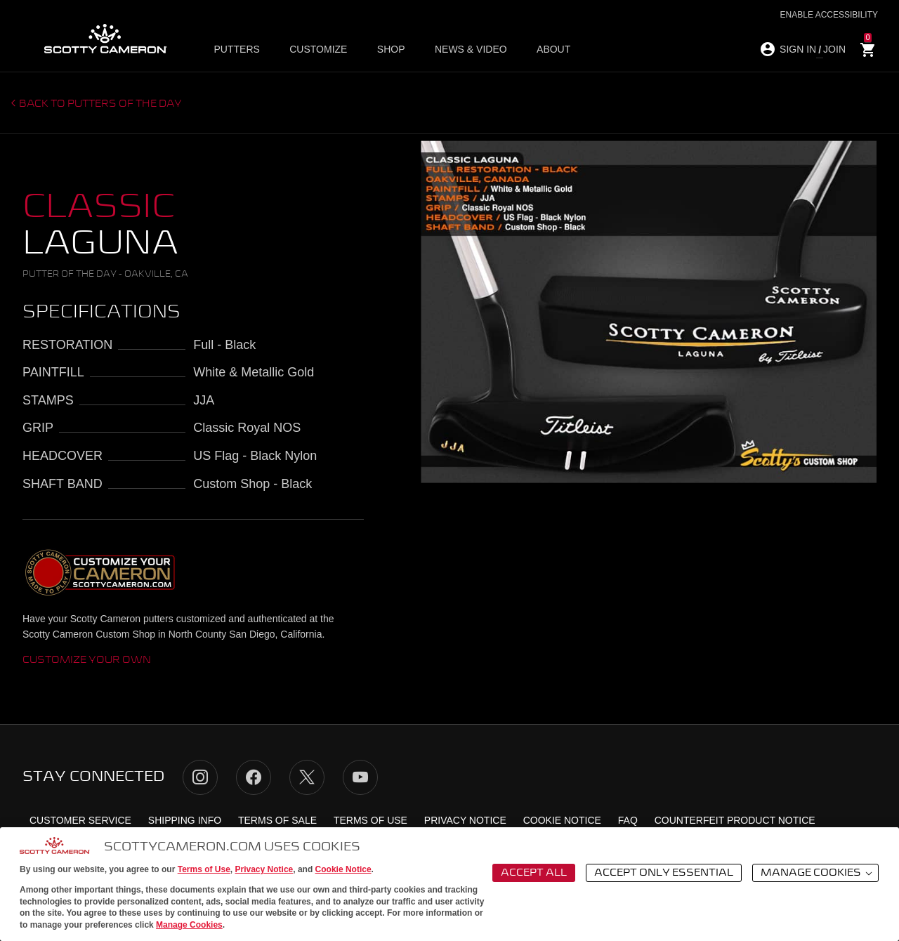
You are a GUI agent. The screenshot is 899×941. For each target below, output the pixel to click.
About (548, 49)
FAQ (628, 820)
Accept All (534, 873)
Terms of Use (204, 869)
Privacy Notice (264, 869)
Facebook (253, 777)
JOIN (834, 49)
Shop (389, 49)
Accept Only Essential (663, 873)
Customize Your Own (86, 660)
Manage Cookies (189, 925)
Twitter (306, 777)
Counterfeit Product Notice (735, 820)
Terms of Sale (277, 820)
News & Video (467, 49)
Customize (318, 49)
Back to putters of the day (100, 104)
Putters (238, 49)
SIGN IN (798, 49)
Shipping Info (184, 820)
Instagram (200, 777)
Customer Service (80, 820)
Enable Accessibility (829, 15)
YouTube (360, 777)
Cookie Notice (343, 869)
